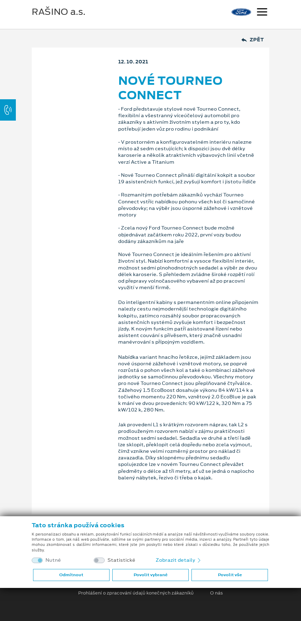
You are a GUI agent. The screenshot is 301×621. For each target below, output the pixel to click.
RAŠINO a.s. (58, 12)
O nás (216, 593)
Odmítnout (71, 575)
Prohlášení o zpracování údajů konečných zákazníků (136, 593)
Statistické (121, 560)
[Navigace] (262, 13)
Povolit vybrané (150, 575)
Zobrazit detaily (179, 560)
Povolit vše (230, 575)
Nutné (53, 560)
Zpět (252, 40)
